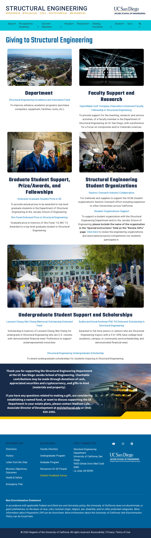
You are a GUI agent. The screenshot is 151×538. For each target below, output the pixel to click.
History (9, 455)
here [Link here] (61, 512)
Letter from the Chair (16, 462)
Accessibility (97, 532)
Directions (11, 449)
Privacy (110, 532)
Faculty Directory (49, 449)
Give (129, 24)
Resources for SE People (53, 468)
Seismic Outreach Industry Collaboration (111, 192)
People (68, 24)
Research (82, 24)
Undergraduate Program (52, 455)
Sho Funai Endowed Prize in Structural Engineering (39, 217)
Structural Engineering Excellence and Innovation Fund (39, 99)
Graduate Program (49, 462)
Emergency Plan (14, 484)
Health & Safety (14, 477)
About (11, 24)
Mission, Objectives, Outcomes (16, 470)
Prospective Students (26, 25)
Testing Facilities (97, 25)
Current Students (47, 25)
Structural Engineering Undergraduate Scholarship (75, 353)
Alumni (119, 24)
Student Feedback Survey (53, 475)
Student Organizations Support (111, 211)
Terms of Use (123, 532)
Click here (92, 231)
